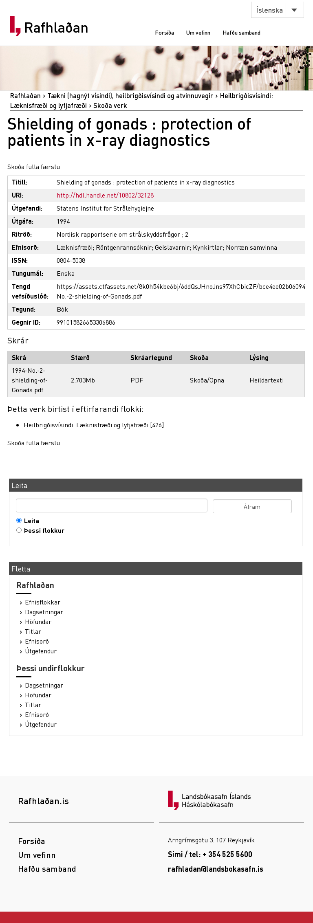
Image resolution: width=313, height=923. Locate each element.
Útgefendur (41, 651)
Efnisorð (37, 641)
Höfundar (38, 622)
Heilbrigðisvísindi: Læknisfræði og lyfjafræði (86, 424)
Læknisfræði (75, 247)
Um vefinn (198, 32)
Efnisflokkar (42, 602)
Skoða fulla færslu (33, 166)
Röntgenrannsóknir (124, 247)
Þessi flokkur (42, 530)
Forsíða (164, 32)
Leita (29, 520)
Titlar (33, 631)
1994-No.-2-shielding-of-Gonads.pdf (30, 380)
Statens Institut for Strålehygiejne (105, 208)
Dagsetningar (44, 612)
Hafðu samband (241, 32)
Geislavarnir (172, 247)
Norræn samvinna (251, 247)
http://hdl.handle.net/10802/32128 (105, 195)
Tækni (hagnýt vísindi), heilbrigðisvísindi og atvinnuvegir (130, 95)
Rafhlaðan (56, 27)
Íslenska (269, 9)
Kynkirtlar (208, 247)
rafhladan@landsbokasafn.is (215, 868)
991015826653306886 (86, 322)
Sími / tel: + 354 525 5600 (210, 854)
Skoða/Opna (207, 380)
